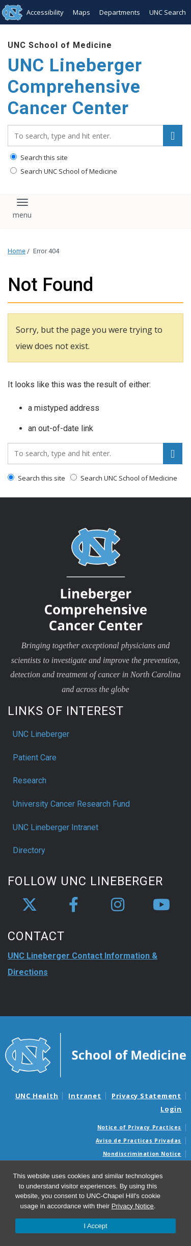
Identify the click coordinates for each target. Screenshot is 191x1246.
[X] (29, 905)
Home (16, 251)
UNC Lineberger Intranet (55, 827)
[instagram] (117, 905)
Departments (119, 12)
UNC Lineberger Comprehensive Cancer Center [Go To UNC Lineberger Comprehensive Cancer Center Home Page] (75, 87)
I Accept (95, 1226)
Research (29, 780)
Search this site (39, 157)
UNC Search (167, 12)
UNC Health (37, 1095)
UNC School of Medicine (60, 45)
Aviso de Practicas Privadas (138, 1140)
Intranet (84, 1095)
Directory (29, 850)
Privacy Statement (146, 1095)
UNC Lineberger (41, 734)
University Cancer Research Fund (71, 804)
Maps (81, 12)
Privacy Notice (133, 1206)
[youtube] (161, 905)
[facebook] (73, 905)
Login (171, 1109)
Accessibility (45, 12)
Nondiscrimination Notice (142, 1153)
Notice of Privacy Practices (139, 1127)
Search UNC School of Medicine (63, 171)
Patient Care (35, 757)
